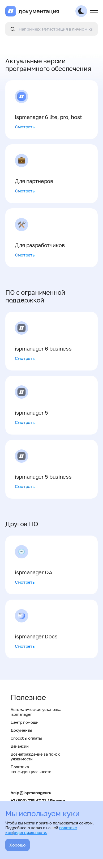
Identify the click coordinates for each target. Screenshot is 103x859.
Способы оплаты (26, 738)
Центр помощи (24, 722)
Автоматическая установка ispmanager (36, 712)
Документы (21, 730)
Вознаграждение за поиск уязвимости (35, 756)
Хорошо (17, 845)
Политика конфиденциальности (31, 769)
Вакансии (19, 746)
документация (39, 11)
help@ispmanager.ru (31, 792)
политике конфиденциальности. (41, 830)
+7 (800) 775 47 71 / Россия (38, 800)
